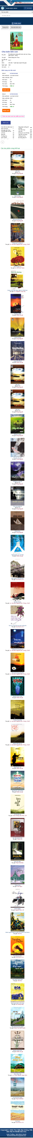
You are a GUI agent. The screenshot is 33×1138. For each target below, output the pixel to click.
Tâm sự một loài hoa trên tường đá (17, 625)
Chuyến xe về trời (17, 481)
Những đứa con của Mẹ (17, 554)
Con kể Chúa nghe (17, 1097)
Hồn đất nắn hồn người (17, 1026)
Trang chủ (5, 27)
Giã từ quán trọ (17, 266)
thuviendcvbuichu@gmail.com (16, 1135)
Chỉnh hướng (17, 337)
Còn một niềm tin (17, 506)
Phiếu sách (17, 23)
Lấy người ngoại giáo (17, 979)
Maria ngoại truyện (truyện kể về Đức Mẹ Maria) (18, 932)
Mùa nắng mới (17, 1074)
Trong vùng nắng (17, 720)
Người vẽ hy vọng (17, 696)
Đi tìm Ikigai (17, 908)
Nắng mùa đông (18, 361)
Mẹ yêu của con (18, 458)
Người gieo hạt (17, 767)
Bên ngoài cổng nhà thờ (17, 578)
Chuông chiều (17, 314)
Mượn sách (6, 90)
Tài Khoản (29, 8)
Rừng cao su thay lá (17, 243)
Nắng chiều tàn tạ (17, 743)
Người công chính (17, 1050)
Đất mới (17, 171)
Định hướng (17, 196)
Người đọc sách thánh (17, 790)
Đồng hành (17, 531)
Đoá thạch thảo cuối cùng (17, 1003)
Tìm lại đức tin (17, 814)
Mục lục (5, 122)
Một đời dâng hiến (17, 219)
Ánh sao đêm (17, 861)
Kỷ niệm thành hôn (17, 838)
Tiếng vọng (17, 885)
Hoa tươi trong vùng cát (17, 672)
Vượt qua (17, 1121)
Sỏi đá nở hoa (17, 602)
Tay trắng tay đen (17, 956)
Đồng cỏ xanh (17, 434)
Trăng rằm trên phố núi (17, 649)
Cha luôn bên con (15, 27)
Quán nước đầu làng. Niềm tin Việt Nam (17, 290)
